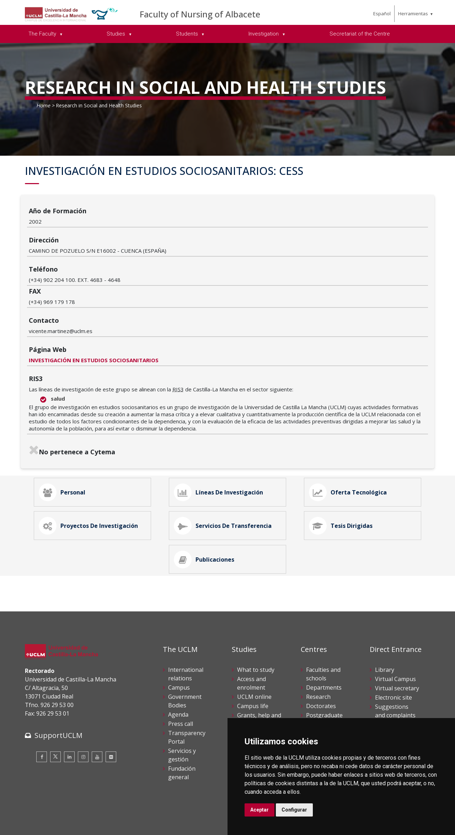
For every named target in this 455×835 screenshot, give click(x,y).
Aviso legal (37, 816)
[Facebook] (41, 700)
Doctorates (321, 650)
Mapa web (107, 824)
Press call (180, 667)
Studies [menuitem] (117, 34)
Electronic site (393, 641)
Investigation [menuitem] (264, 34)
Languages (321, 677)
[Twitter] (55, 700)
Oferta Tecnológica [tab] (350, 420)
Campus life (252, 650)
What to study (255, 613)
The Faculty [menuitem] (43, 34)
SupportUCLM (58, 679)
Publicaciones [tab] (207, 500)
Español (382, 13)
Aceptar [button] (259, 810)
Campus (179, 631)
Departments (324, 631)
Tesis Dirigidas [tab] (343, 460)
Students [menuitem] (187, 34)
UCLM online (254, 640)
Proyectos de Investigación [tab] (91, 460)
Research (318, 640)
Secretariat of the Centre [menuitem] (360, 34)
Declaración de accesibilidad (57, 824)
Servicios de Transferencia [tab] (225, 460)
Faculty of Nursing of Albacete (200, 14)
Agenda (178, 658)
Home (43, 105)
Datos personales (99, 816)
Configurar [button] (294, 810)
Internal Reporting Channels (388, 676)
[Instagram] (83, 700)
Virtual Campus (395, 623)
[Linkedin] (69, 700)
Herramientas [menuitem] (413, 13)
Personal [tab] (65, 420)
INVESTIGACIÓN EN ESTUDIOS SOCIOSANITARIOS (160, 284)
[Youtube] (97, 700)
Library (384, 613)
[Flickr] (111, 700)
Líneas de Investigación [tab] (221, 420)
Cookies (64, 816)
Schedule (249, 677)
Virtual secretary (397, 632)
